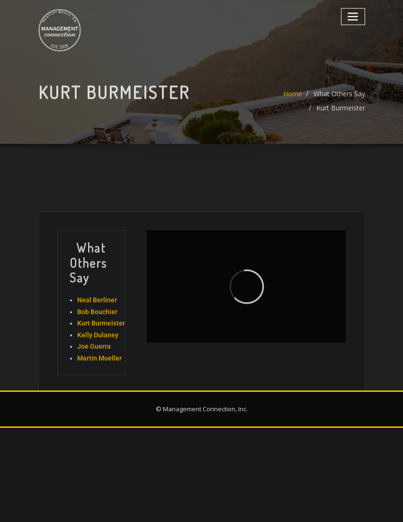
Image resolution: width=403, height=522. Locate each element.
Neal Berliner (97, 330)
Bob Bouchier (97, 341)
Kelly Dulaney (97, 365)
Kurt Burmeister (340, 114)
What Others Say (339, 100)
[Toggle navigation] (353, 16)
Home (292, 100)
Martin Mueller (99, 388)
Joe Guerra (94, 376)
